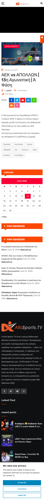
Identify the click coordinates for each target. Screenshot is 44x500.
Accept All (22, 483)
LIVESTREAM (19, 144)
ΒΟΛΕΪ (35, 150)
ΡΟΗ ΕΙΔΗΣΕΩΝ (16, 226)
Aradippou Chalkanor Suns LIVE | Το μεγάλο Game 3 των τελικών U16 (28, 426)
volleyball (6, 150)
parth (9, 91)
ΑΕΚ (16, 150)
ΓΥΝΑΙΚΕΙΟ (6, 155)
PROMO (29, 144)
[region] (22, 481)
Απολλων (25, 150)
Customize (22, 489)
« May (4, 217)
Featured (6, 144)
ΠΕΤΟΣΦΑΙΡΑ (18, 155)
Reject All (22, 495)
